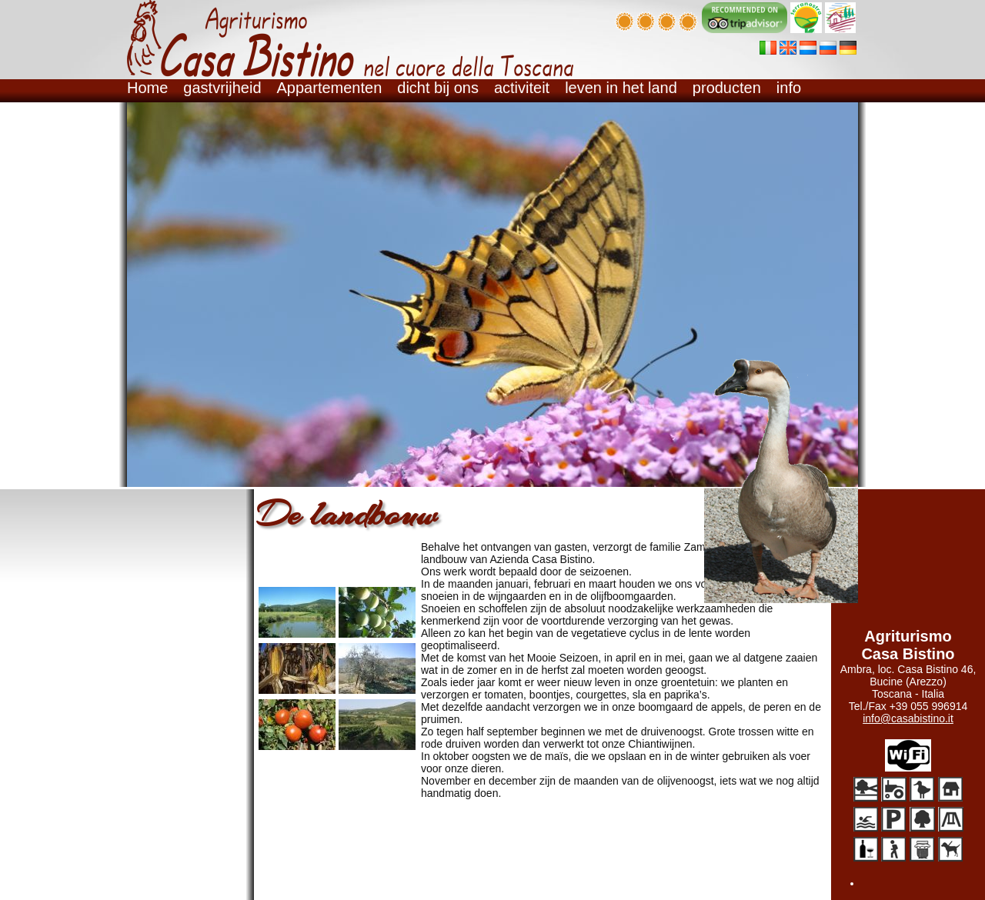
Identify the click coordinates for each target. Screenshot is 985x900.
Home (147, 87)
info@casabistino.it (908, 718)
